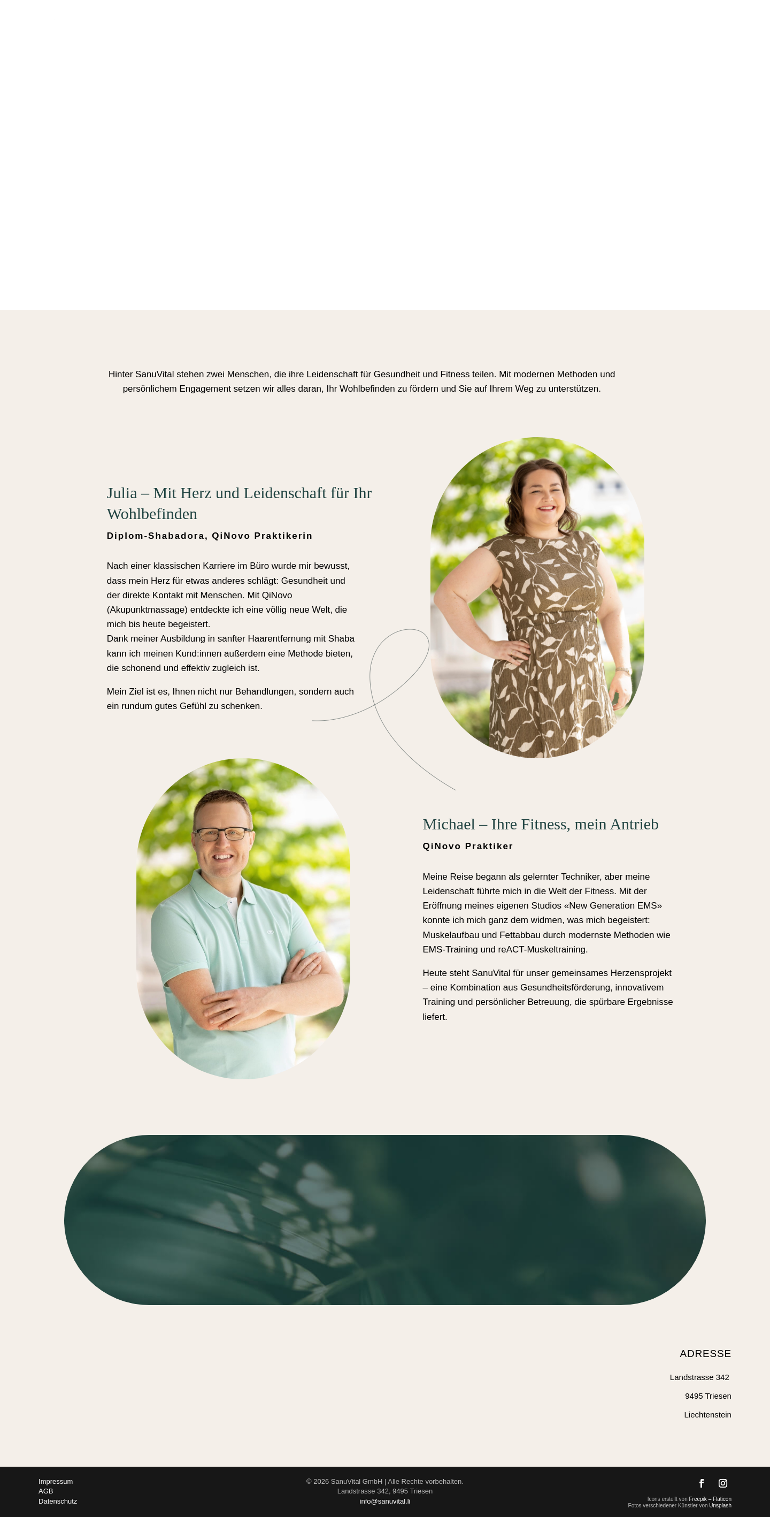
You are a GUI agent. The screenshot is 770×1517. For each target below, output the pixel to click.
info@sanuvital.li (385, 1501)
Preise (652, 23)
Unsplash (720, 1505)
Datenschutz (57, 1501)
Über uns (598, 23)
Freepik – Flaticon (710, 1499)
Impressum (55, 1481)
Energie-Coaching (477, 23)
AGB (45, 1491)
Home (416, 23)
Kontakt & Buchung (716, 23)
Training (541, 23)
